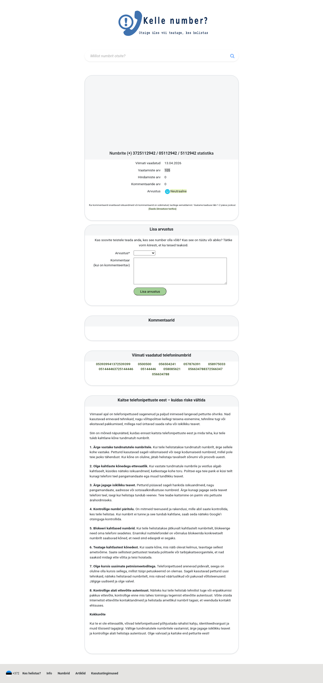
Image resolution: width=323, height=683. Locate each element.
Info (49, 673)
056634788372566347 (205, 369)
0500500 (144, 364)
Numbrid (64, 673)
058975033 (216, 364)
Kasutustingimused (104, 673)
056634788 (160, 374)
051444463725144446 (116, 369)
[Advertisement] (161, 114)
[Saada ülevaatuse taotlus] (162, 208)
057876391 (192, 364)
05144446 (148, 369)
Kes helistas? (31, 673)
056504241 (167, 364)
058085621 (172, 369)
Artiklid (80, 673)
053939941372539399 (113, 364)
